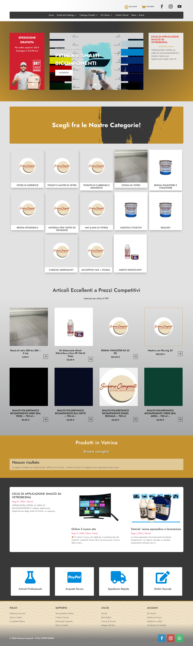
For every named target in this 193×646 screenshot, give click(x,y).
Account (133, 6)
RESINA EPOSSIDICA (27, 211)
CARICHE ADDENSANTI (61, 253)
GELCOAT (165, 211)
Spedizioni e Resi (154, 621)
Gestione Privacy (154, 617)
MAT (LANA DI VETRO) (96, 211)
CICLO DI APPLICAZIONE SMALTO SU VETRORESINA (36, 495)
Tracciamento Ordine (64, 613)
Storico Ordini (16, 617)
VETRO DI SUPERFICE (27, 169)
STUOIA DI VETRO (131, 169)
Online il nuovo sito (83, 529)
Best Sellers (106, 617)
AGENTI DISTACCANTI (130, 253)
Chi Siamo (105, 15)
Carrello (150, 6)
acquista (64, 72)
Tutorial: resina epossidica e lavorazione (156, 529)
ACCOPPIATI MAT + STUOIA (95, 253)
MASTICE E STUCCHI (131, 211)
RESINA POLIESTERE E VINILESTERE (165, 170)
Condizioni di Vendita (156, 625)
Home (51, 15)
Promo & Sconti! (108, 621)
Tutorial (171, 46)
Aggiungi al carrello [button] (45, 356)
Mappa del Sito (108, 625)
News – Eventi (137, 15)
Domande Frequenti (64, 621)
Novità (104, 613)
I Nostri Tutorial (121, 15)
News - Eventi (92, 533)
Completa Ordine (17, 621)
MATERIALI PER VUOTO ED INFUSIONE (61, 212)
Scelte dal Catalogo (65, 15)
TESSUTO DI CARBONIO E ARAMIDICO (96, 170)
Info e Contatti (61, 625)
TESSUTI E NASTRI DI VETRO (61, 169)
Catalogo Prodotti (87, 15)
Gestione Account (17, 613)
